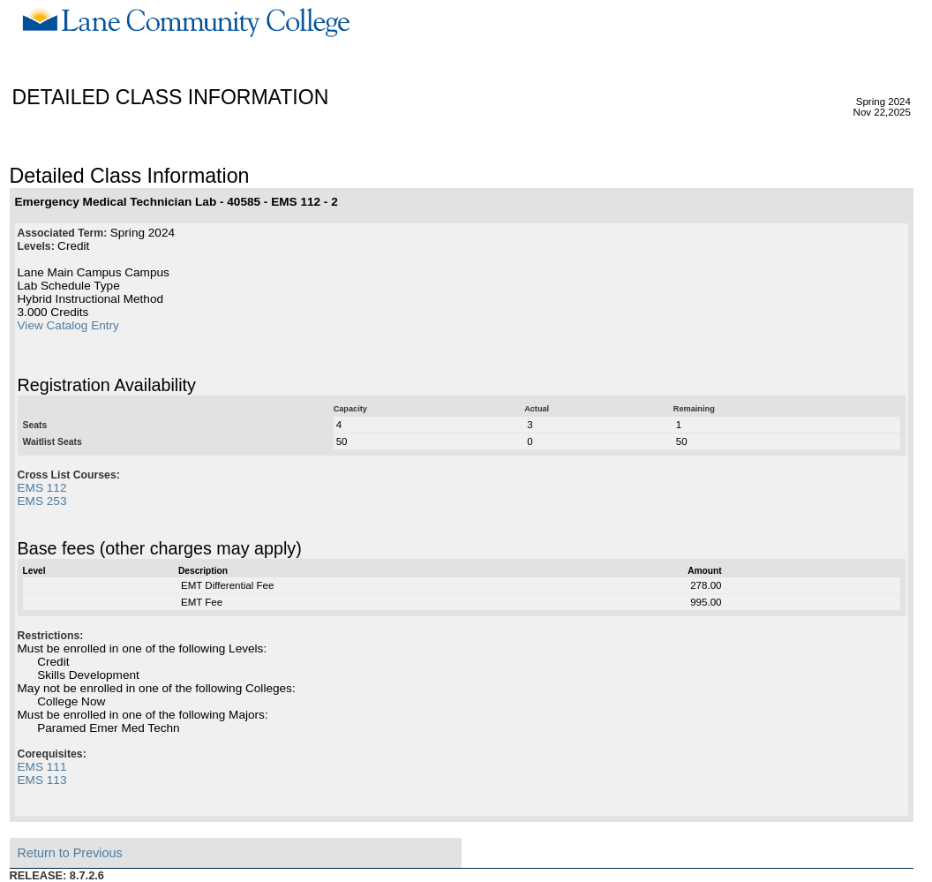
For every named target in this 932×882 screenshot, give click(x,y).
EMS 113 (42, 780)
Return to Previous (70, 853)
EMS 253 (42, 501)
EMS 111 (42, 766)
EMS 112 (42, 487)
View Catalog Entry (68, 325)
